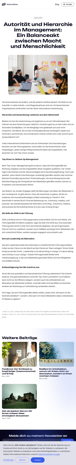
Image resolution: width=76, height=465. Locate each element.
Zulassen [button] (37, 460)
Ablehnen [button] (22, 460)
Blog (57, 4)
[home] (10, 4)
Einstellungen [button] (8, 460)
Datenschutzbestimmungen (49, 454)
